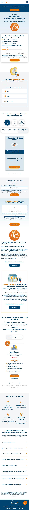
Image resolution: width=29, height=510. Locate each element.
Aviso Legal (5, 505)
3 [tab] (15, 173)
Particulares (5, 43)
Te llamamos (14, 265)
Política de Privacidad (11, 507)
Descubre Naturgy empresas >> (14, 304)
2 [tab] (13, 173)
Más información (14, 378)
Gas (8, 39)
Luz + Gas (14, 39)
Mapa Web (20, 507)
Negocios (13, 43)
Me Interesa (14, 375)
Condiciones (12, 505)
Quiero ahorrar (14, 195)
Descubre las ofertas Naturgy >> (14, 262)
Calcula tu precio (14, 10)
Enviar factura (14, 224)
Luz (4, 39)
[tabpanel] (14, 153)
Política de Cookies (21, 505)
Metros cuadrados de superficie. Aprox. (12, 47)
